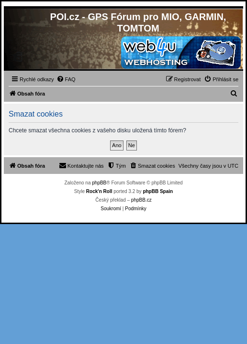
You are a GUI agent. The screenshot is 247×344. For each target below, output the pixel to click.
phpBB (99, 182)
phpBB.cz (141, 200)
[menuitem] (66, 79)
